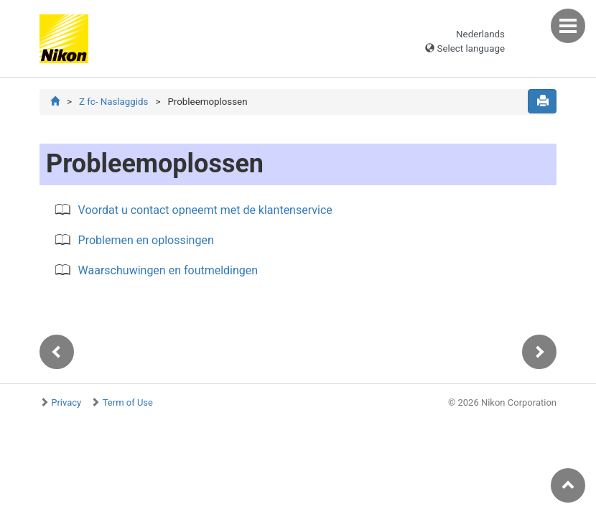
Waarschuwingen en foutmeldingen (168, 270)
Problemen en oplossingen (146, 240)
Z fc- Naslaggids (113, 101)
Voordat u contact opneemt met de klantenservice (205, 210)
